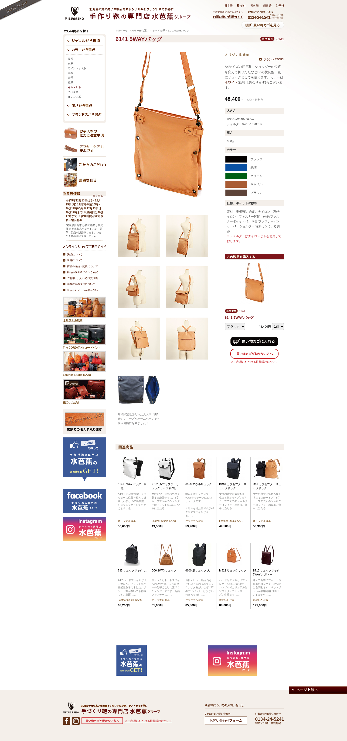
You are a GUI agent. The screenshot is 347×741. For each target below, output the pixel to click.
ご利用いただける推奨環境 (82, 278)
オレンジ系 (74, 96)
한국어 (280, 5)
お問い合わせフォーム (226, 720)
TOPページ (122, 30)
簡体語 (267, 5)
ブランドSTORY (273, 59)
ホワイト (231, 82)
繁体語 (254, 5)
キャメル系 (158, 30)
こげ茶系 (73, 92)
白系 (70, 63)
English (241, 5)
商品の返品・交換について (82, 266)
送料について (74, 260)
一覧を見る (96, 195)
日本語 (228, 5)
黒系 (70, 58)
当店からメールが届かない (82, 290)
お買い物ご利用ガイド (228, 17)
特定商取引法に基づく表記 (82, 272)
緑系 (70, 82)
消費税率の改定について (81, 284)
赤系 (70, 73)
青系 (70, 77)
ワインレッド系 (77, 68)
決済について (74, 254)
